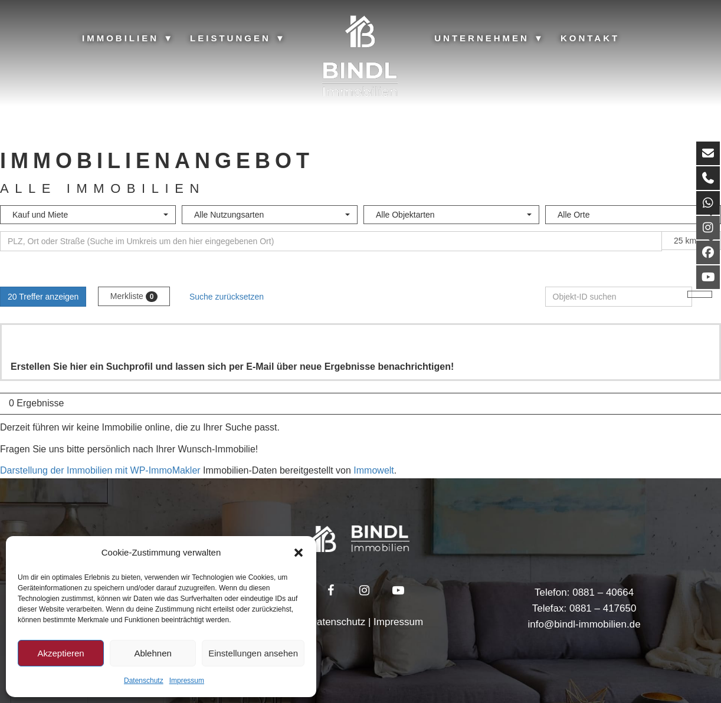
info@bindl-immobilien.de (583, 624)
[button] (298, 553)
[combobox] (88, 214)
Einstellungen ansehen (253, 653)
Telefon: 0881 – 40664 (584, 592)
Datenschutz (143, 680)
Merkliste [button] (134, 296)
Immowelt (373, 470)
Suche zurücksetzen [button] (226, 296)
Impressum (186, 680)
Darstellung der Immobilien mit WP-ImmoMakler (100, 470)
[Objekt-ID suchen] (619, 297)
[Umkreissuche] (331, 241)
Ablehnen (152, 653)
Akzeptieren (60, 653)
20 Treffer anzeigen (43, 296)
